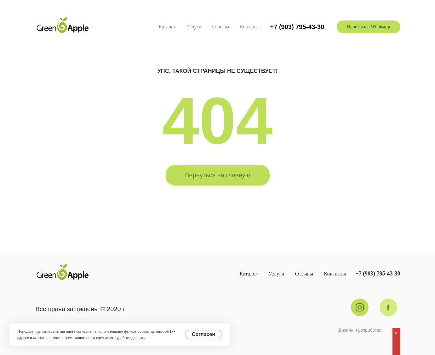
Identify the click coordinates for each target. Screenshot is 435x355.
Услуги (194, 26)
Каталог (167, 26)
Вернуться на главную (217, 175)
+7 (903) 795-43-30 (297, 26)
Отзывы (220, 26)
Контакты (250, 26)
